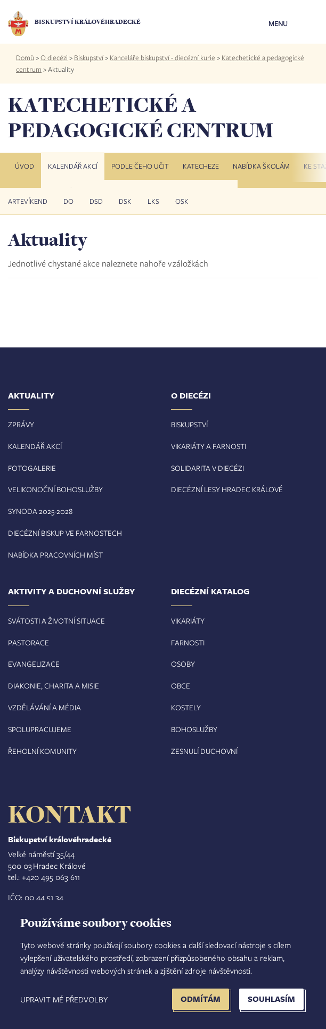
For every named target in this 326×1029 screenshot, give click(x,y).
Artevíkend (27, 201)
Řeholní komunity (42, 751)
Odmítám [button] (201, 999)
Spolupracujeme (39, 729)
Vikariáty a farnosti (208, 446)
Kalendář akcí (72, 166)
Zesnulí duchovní (204, 751)
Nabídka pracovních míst (55, 555)
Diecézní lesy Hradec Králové (227, 489)
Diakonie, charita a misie (53, 686)
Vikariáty (188, 621)
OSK (182, 201)
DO (68, 201)
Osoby (183, 664)
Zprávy (21, 424)
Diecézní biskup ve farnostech (65, 533)
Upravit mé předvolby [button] (64, 999)
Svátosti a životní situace (56, 621)
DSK (125, 201)
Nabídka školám (261, 166)
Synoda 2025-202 (38, 511)
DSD (96, 201)
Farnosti (188, 642)
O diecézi (54, 57)
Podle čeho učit (140, 166)
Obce (180, 686)
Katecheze (201, 166)
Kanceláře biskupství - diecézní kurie (162, 57)
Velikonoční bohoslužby (55, 489)
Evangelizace (34, 664)
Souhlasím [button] (271, 999)
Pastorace (28, 642)
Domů (25, 57)
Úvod (24, 166)
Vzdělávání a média (44, 707)
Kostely (186, 707)
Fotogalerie (32, 468)
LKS (153, 201)
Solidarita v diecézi (207, 468)
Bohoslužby (194, 729)
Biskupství (88, 57)
